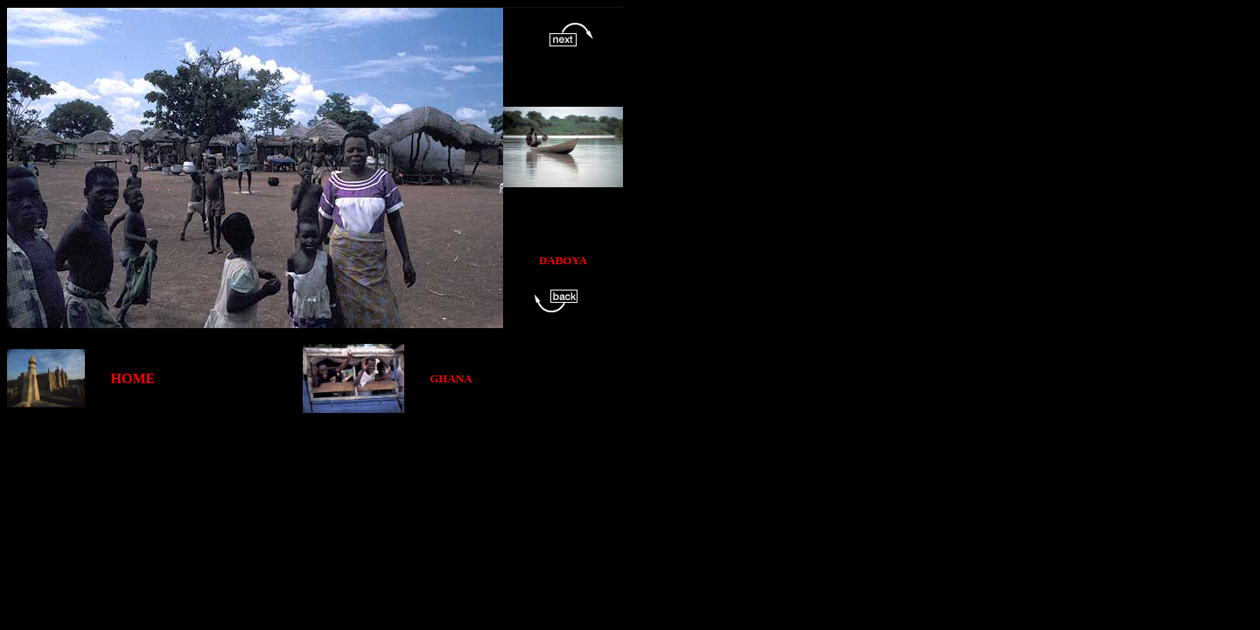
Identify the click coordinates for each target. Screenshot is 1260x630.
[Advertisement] (325, 452)
